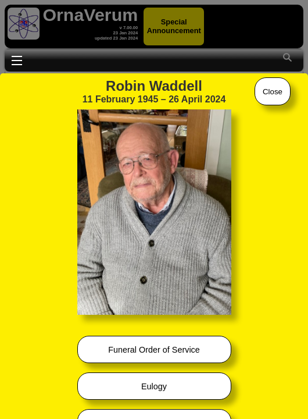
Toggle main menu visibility (17, 59)
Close (272, 91)
